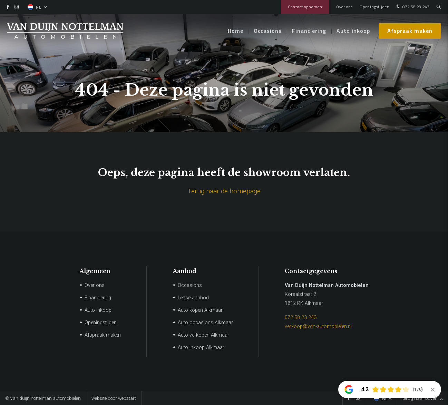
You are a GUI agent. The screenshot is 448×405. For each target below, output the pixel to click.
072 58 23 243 (412, 6)
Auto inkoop (353, 31)
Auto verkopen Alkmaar (203, 335)
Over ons (344, 7)
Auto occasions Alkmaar (205, 323)
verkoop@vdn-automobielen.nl (318, 326)
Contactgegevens (311, 271)
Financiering (309, 31)
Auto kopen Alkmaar (200, 310)
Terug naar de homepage (224, 191)
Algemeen (94, 271)
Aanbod (184, 271)
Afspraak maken (409, 31)
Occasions (268, 31)
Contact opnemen (305, 7)
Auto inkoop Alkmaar (201, 347)
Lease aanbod (193, 298)
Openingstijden (375, 7)
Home (235, 31)
